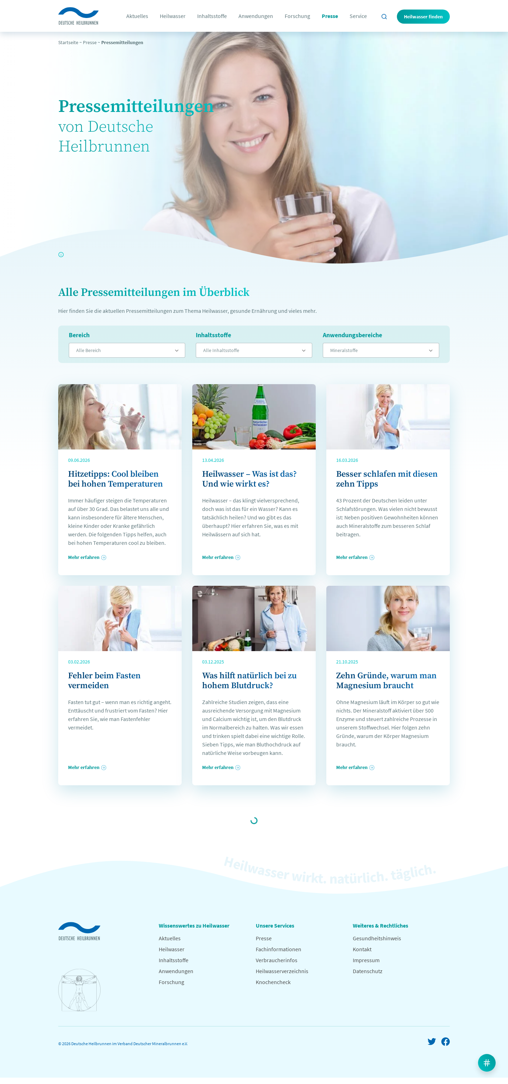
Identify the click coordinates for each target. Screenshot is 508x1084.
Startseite (68, 42)
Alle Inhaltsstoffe (221, 350)
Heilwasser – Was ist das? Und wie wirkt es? (249, 479)
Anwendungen (255, 15)
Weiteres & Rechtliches (380, 925)
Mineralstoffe (344, 350)
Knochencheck (273, 981)
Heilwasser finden (423, 16)
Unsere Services (275, 925)
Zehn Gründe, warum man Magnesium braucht (386, 681)
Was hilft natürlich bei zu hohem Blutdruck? (249, 681)
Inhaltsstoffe (212, 15)
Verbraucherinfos (276, 960)
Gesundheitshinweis (377, 938)
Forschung (297, 15)
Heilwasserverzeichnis (282, 971)
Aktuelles (137, 15)
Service (358, 15)
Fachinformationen (278, 949)
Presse (330, 15)
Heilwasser (173, 15)
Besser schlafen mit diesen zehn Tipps (387, 479)
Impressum (366, 960)
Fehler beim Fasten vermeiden (104, 681)
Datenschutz (367, 971)
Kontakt (362, 949)
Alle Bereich (88, 350)
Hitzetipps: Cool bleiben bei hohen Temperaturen (115, 479)
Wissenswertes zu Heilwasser (194, 925)
